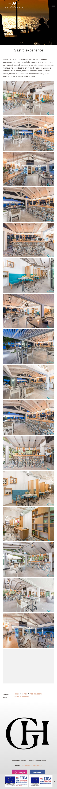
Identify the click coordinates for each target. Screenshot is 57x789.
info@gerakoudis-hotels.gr (31, 765)
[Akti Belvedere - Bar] (28, 98)
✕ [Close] (54, 781)
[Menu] (54, 5)
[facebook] (37, 772)
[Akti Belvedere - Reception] (28, 524)
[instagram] (19, 772)
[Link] (13, 6)
